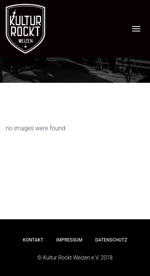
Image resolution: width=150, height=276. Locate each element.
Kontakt (33, 240)
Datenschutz (111, 240)
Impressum (69, 240)
